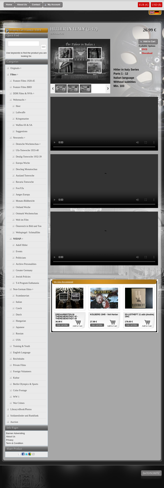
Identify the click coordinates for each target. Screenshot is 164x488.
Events (19, 251)
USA (18, 340)
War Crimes (19, 403)
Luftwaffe (20, 112)
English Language (21, 352)
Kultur (16, 378)
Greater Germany (24, 270)
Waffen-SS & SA (24, 125)
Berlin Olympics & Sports (25, 384)
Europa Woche (23, 163)
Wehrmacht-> (19, 100)
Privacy (9, 440)
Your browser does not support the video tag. (104, 124)
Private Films (19, 365)
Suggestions (22, 131)
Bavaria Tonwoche (25, 182)
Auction (14, 422)
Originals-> (16, 68)
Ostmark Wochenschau (27, 213)
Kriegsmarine (22, 118)
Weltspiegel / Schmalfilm (28, 232)
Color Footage (20, 390)
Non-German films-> (23, 289)
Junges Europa (23, 194)
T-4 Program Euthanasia (27, 283)
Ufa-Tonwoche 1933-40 (27, 150)
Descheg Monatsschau (26, 169)
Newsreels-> (19, 137)
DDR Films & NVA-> (23, 93)
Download (147, 53)
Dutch (19, 314)
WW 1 (16, 396)
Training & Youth (21, 346)
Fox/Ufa (20, 188)
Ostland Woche (23, 207)
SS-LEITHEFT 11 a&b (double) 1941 (139, 315)
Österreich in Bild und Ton (29, 226)
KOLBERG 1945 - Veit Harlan (104, 314)
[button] (9, 4)
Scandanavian (22, 295)
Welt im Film (22, 220)
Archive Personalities (26, 264)
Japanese (20, 327)
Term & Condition (14, 443)
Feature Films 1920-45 (24, 81)
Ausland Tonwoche (25, 175)
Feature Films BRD (22, 87)
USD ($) (156, 4)
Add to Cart (77, 326)
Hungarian (21, 321)
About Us (10, 436)
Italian (19, 302)
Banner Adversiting (15, 433)
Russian (19, 333)
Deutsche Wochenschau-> (28, 144)
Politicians (21, 257)
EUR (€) (143, 4)
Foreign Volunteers (22, 371)
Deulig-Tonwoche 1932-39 (29, 156)
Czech (19, 308)
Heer (18, 106)
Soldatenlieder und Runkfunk (24, 415)
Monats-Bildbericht (25, 201)
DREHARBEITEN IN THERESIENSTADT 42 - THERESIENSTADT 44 (67, 316)
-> (14, 74)
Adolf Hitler (22, 245)
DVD (144, 49)
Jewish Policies (23, 276)
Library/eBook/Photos (21, 409)
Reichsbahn (18, 359)
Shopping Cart (16, 30)
